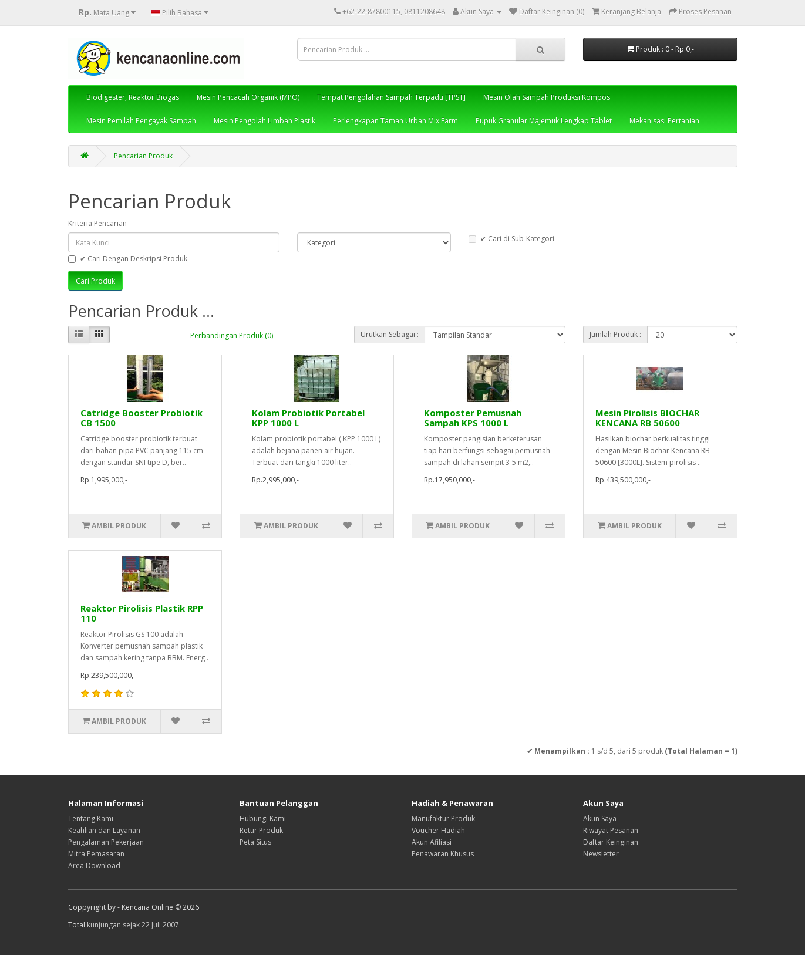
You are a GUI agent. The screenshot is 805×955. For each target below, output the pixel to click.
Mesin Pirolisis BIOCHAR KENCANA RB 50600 (647, 417)
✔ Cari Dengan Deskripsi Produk (127, 259)
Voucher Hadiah (438, 830)
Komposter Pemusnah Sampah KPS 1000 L (472, 417)
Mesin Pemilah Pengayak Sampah (141, 121)
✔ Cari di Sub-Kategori (511, 239)
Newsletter (601, 854)
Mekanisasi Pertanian (664, 121)
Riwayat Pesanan (610, 830)
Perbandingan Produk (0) (231, 335)
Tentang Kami (90, 819)
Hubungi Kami (263, 819)
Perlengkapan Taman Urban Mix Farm (395, 121)
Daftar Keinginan (610, 842)
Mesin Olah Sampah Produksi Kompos (546, 97)
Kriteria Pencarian (97, 223)
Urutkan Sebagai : (390, 334)
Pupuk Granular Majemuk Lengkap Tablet (544, 121)
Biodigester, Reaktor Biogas (132, 97)
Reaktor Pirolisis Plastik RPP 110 (141, 613)
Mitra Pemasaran (96, 854)
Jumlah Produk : (615, 334)
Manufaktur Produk (443, 819)
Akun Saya (600, 819)
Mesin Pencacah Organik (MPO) (248, 97)
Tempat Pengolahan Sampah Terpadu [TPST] (391, 97)
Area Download (94, 865)
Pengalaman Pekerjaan (106, 842)
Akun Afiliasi (432, 842)
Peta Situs (255, 842)
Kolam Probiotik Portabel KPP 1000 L (308, 417)
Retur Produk (261, 830)
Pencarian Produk (143, 156)
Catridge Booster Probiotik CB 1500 (141, 417)
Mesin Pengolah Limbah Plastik (264, 121)
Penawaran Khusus (443, 854)
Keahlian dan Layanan (104, 830)
